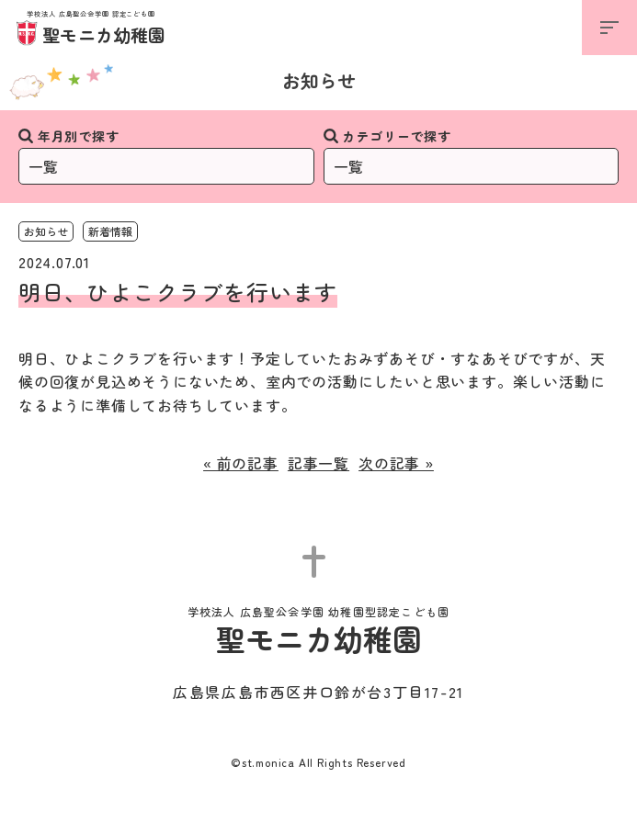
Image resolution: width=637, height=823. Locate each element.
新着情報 (110, 231)
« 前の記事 (241, 463)
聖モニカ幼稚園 (91, 29)
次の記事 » (396, 463)
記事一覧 (318, 463)
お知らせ (319, 80)
